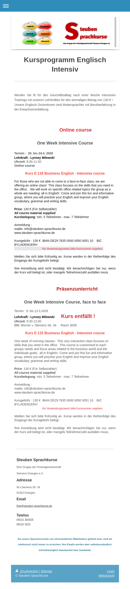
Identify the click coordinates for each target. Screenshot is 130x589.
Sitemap (46, 571)
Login (111, 571)
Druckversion (27, 571)
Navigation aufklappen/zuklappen (65, 6)
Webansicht (106, 575)
